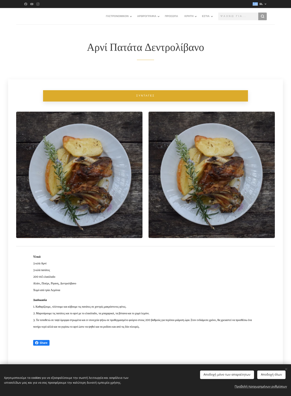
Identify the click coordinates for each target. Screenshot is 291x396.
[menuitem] (91, 16)
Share (41, 342)
